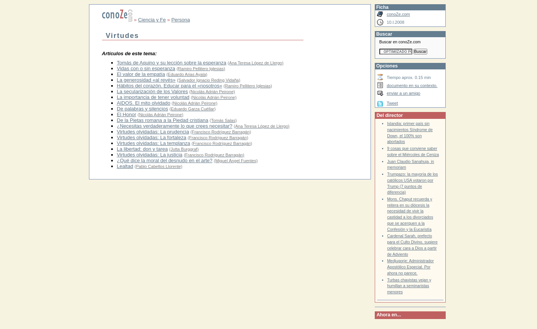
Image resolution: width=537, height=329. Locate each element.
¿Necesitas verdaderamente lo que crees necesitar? (174, 126)
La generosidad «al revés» (146, 80)
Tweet (392, 103)
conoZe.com (398, 14)
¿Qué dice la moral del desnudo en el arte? (164, 160)
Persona (180, 20)
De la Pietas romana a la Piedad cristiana (162, 120)
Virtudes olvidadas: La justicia (150, 155)
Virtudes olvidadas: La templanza (153, 143)
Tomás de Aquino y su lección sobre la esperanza (171, 63)
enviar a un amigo (403, 93)
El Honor (127, 114)
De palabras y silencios (142, 109)
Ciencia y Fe (152, 20)
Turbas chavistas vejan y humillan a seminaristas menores (409, 286)
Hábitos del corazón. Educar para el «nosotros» (169, 86)
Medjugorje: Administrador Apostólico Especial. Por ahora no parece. (410, 267)
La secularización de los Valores (152, 91)
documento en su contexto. (412, 85)
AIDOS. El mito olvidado (143, 103)
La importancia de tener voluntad (153, 97)
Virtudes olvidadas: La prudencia (153, 132)
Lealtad (125, 166)
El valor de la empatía (141, 74)
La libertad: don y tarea (142, 149)
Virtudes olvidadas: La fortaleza (151, 137)
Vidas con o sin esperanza (146, 68)
